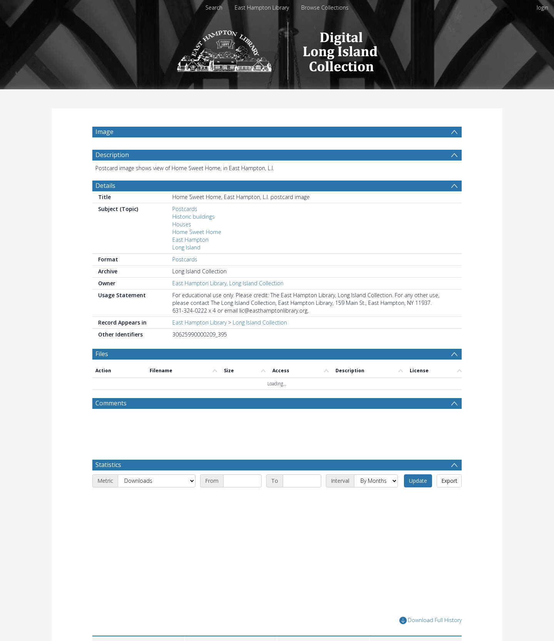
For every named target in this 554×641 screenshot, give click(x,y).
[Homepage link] (277, 49)
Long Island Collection (260, 322)
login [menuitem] (542, 7)
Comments (111, 403)
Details (105, 185)
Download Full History (430, 620)
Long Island (186, 247)
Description (112, 155)
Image (104, 131)
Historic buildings (193, 216)
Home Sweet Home (196, 232)
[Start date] (242, 480)
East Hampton (190, 239)
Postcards (184, 209)
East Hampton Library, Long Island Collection (228, 283)
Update (418, 480)
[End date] (302, 480)
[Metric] (156, 480)
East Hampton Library (262, 7)
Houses (181, 224)
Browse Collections (325, 7)
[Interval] (376, 480)
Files (101, 354)
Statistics (108, 464)
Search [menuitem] (213, 7)
